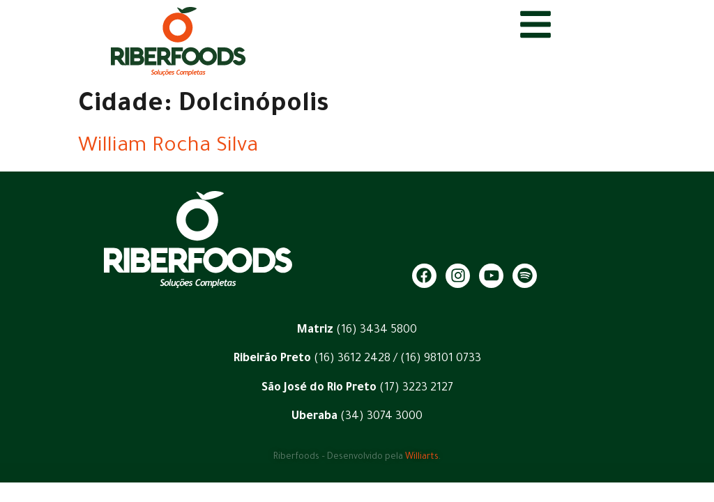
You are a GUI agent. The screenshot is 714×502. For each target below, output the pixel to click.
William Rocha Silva (168, 147)
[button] (684, 482)
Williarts (422, 457)
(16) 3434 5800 (376, 330)
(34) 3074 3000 (381, 417)
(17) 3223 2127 (416, 388)
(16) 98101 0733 (440, 359)
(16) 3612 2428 (350, 359)
